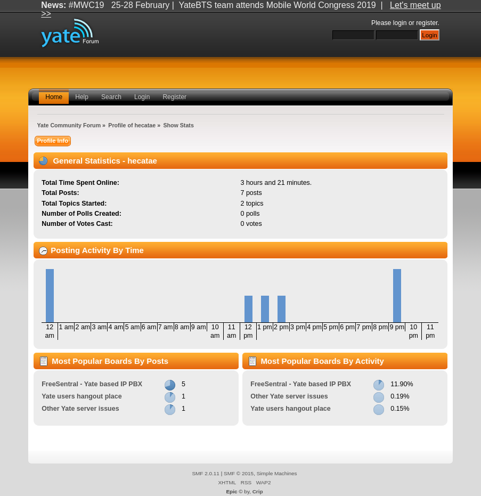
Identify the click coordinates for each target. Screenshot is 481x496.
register (426, 23)
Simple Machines (277, 473)
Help (81, 97)
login (400, 23)
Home (53, 97)
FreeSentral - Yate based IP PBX (92, 384)
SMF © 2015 (239, 473)
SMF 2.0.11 (205, 473)
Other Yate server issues (80, 408)
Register (174, 97)
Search (111, 97)
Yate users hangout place (81, 396)
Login (142, 97)
